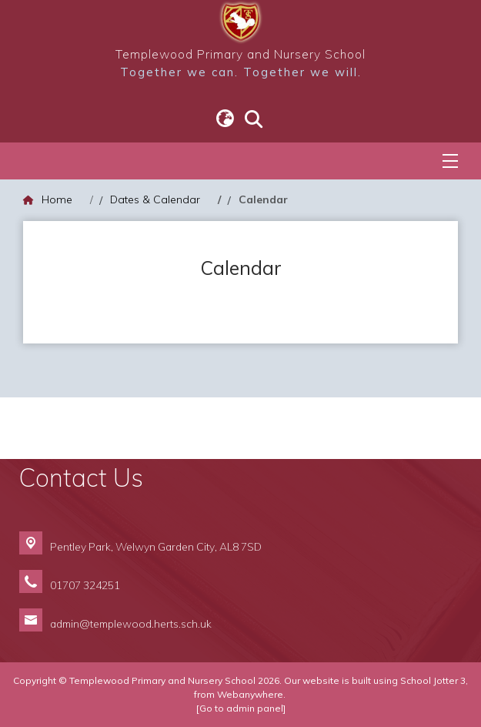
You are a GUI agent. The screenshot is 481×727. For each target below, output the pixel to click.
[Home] (47, 200)
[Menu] (450, 160)
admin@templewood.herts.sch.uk (131, 623)
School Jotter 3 (433, 680)
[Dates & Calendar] (155, 200)
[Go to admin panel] (241, 708)
